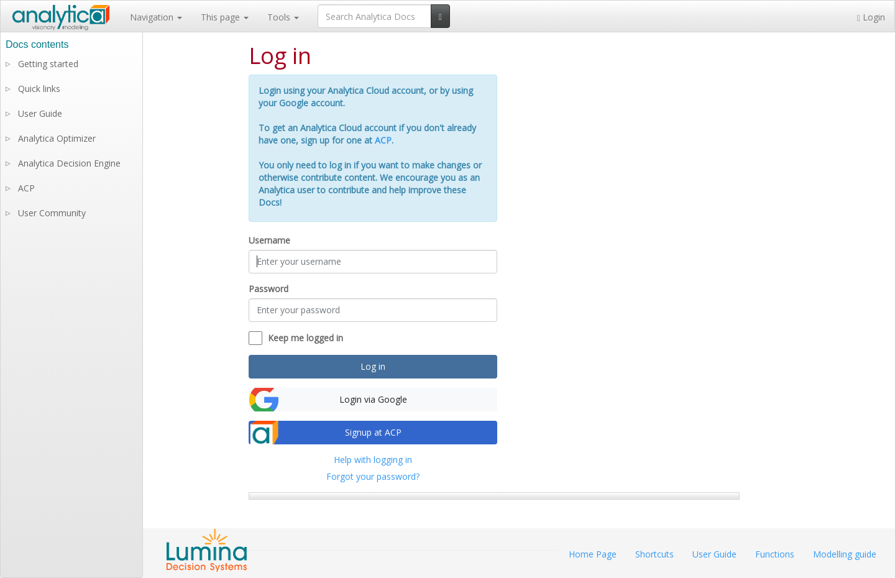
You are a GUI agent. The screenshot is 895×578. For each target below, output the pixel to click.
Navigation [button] (156, 17)
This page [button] (225, 17)
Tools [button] (283, 17)
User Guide (40, 113)
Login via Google (373, 399)
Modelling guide (844, 554)
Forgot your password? (373, 476)
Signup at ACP (373, 432)
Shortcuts (654, 554)
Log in (372, 366)
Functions (774, 554)
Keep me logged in (305, 338)
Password (268, 289)
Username (269, 240)
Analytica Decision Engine (69, 163)
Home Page (593, 554)
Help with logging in (373, 460)
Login (871, 17)
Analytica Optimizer (57, 138)
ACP (383, 140)
